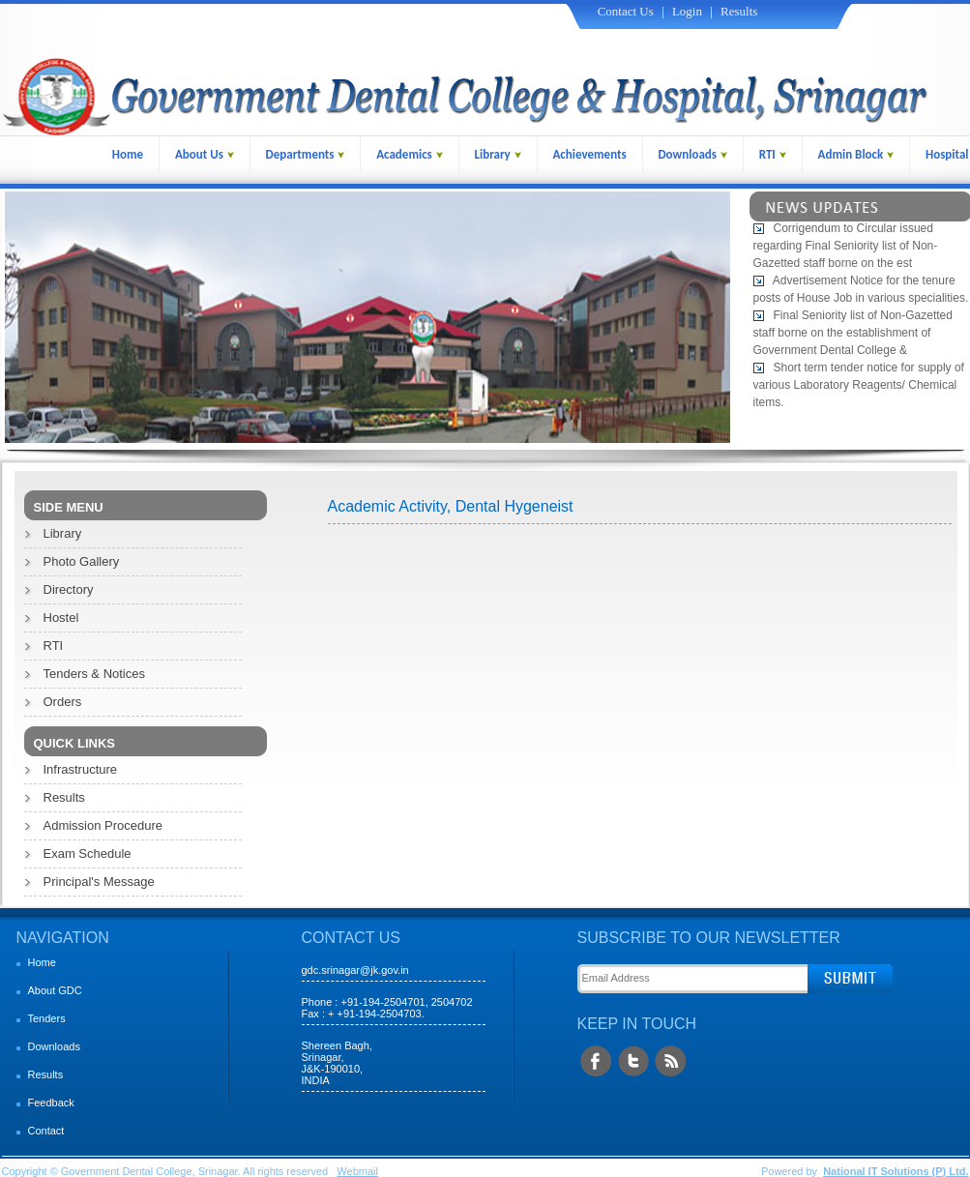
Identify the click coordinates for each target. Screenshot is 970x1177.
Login (687, 11)
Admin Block (856, 154)
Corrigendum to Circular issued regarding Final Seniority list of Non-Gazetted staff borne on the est (845, 248)
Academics (409, 154)
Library (498, 154)
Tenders (47, 1018)
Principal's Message (99, 881)
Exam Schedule (88, 853)
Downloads (692, 154)
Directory (69, 589)
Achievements (589, 154)
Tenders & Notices (95, 673)
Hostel (61, 617)
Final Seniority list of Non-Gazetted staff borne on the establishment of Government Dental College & (853, 335)
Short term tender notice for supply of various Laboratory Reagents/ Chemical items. (858, 388)
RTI (772, 154)
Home (127, 154)
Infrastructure (81, 769)
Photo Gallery (82, 561)
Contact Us (626, 11)
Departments (305, 154)
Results (738, 11)
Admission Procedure (103, 825)
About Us (204, 154)
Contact (46, 1130)
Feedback (51, 1102)
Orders (63, 701)
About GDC (55, 990)
